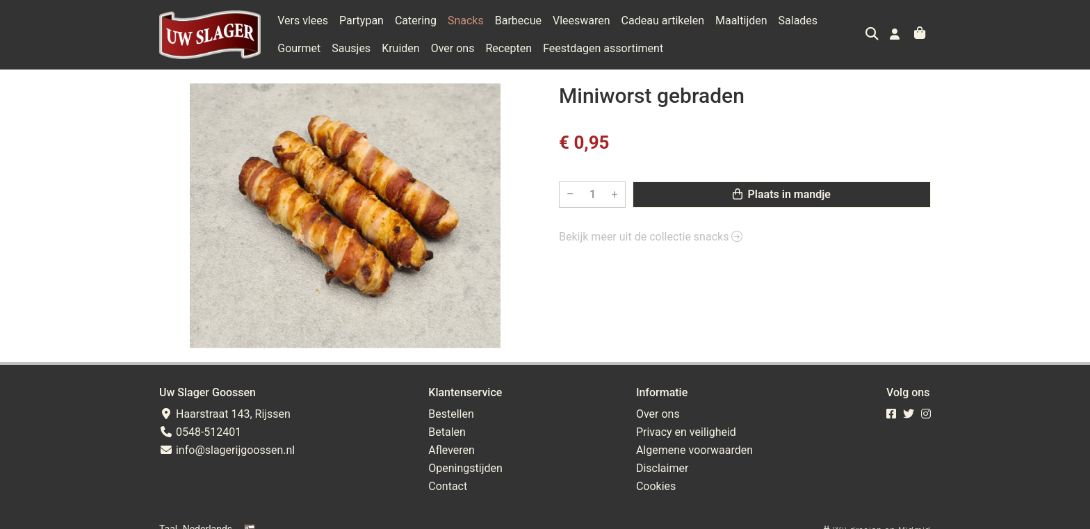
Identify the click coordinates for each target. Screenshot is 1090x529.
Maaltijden (741, 20)
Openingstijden (465, 468)
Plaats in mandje (782, 194)
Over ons (453, 48)
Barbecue (518, 20)
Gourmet (298, 48)
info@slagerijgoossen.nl (227, 450)
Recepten (508, 48)
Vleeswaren (581, 20)
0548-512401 (200, 432)
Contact (447, 486)
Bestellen (451, 414)
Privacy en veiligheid (686, 432)
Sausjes (351, 48)
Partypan (361, 20)
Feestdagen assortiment (603, 48)
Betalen (447, 432)
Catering (416, 20)
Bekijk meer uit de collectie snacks (650, 236)
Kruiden (401, 48)
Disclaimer (662, 468)
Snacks (466, 20)
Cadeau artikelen (662, 20)
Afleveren (451, 450)
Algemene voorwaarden (694, 450)
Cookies (656, 486)
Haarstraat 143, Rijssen (225, 414)
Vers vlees (302, 20)
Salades (798, 20)
